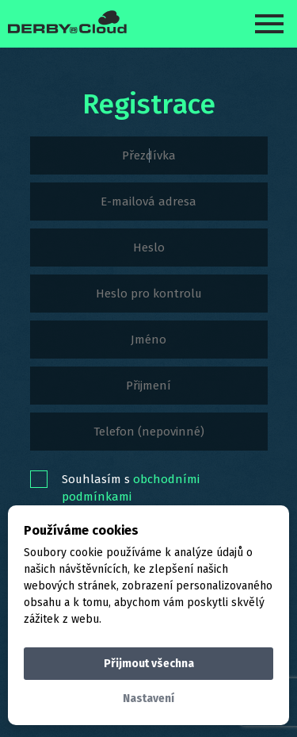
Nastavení (148, 698)
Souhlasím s (131, 488)
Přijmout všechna (149, 663)
